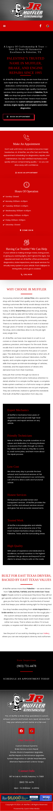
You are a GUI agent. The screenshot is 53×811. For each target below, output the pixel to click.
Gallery (46, 633)
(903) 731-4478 (26, 666)
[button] (4, 26)
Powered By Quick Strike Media (26, 808)
